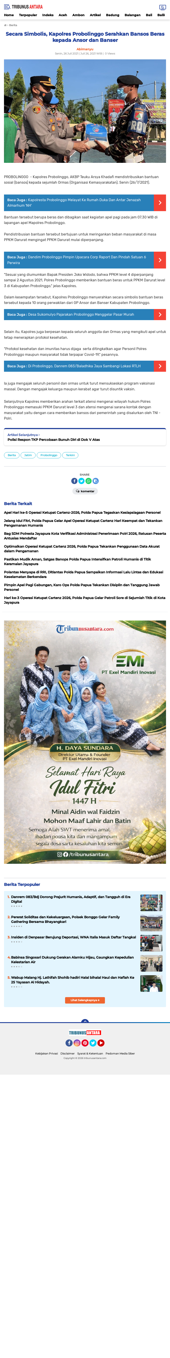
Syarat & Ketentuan (90, 1053)
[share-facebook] (74, 481)
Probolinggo (49, 455)
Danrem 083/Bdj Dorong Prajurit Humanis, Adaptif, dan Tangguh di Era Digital (70, 899)
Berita (12, 455)
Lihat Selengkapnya (85, 1000)
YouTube (104, 1045)
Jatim (28, 455)
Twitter (94, 1045)
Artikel (95, 15)
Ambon (78, 15)
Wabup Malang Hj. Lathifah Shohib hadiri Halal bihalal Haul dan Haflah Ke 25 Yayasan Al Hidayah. (72, 979)
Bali (149, 15)
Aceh (63, 15)
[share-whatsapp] (88, 481)
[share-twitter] (81, 481)
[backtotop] (85, 1023)
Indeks (47, 15)
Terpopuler (28, 15)
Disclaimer (67, 1053)
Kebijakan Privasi (46, 1053)
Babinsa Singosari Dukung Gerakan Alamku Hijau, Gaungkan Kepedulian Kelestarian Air (72, 959)
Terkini (70, 455)
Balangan (133, 15)
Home (9, 15)
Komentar (85, 491)
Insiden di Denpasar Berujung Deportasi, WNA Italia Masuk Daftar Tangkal (73, 937)
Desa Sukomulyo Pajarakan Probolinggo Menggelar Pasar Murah (81, 314)
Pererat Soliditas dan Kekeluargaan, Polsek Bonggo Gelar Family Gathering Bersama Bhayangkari (65, 919)
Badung (112, 15)
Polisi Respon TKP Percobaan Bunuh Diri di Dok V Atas (54, 440)
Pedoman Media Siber (120, 1053)
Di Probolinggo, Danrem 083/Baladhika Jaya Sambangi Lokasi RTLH (84, 366)
